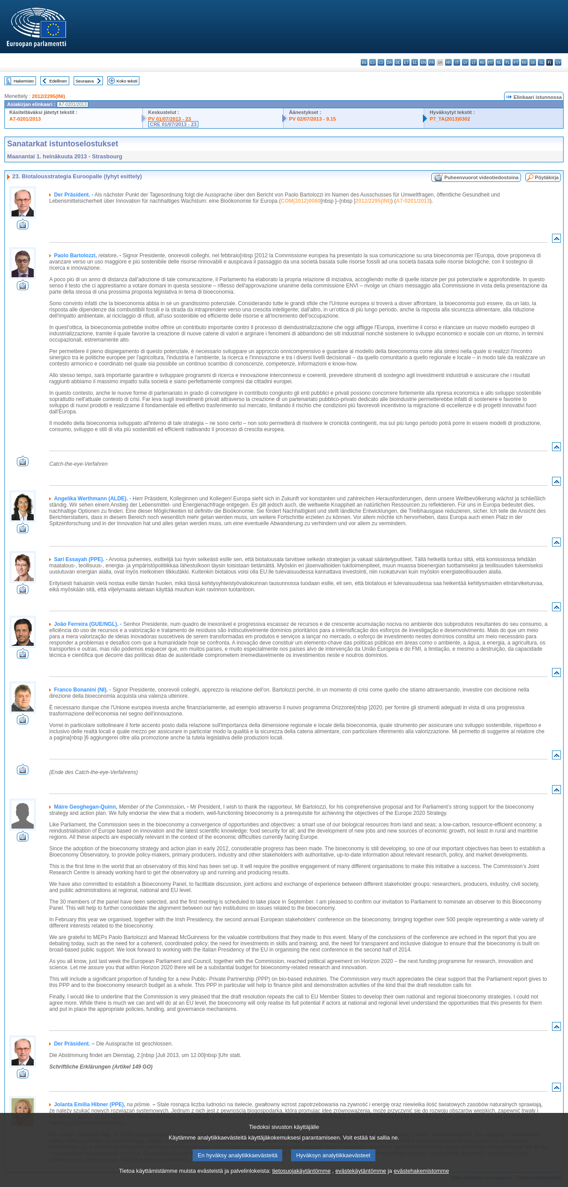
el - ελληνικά (414, 62)
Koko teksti (127, 81)
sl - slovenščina (541, 62)
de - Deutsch (397, 62)
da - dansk (389, 62)
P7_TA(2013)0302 (450, 119)
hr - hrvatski (448, 62)
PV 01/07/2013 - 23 (169, 119)
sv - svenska (558, 62)
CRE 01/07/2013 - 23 (173, 124)
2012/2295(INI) (48, 96)
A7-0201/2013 (25, 119)
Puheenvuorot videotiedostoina (481, 177)
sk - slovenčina (532, 62)
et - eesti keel (406, 62)
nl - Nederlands (499, 62)
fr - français (431, 62)
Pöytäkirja (547, 177)
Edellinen (58, 81)
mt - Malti (490, 62)
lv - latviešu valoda (465, 62)
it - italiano (457, 62)
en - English (423, 62)
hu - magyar (482, 62)
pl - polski (507, 62)
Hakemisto (24, 81)
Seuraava (84, 81)
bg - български (364, 62)
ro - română (524, 62)
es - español (372, 62)
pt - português (516, 62)
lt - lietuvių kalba (473, 62)
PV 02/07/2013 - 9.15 (312, 119)
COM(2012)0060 (300, 201)
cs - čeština (381, 62)
